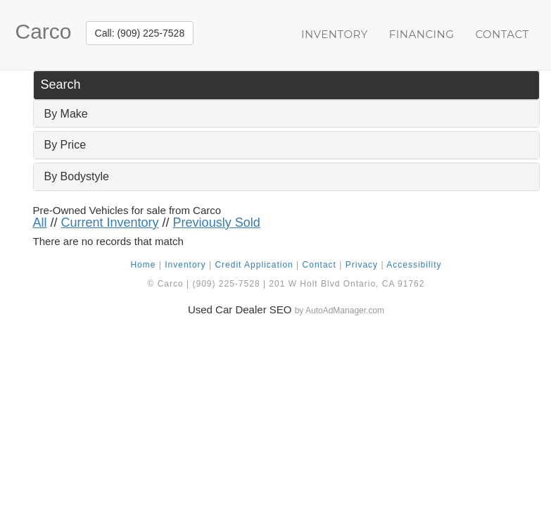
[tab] (286, 114)
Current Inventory (110, 222)
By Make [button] (66, 114)
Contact (501, 34)
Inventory (334, 34)
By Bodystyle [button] (76, 176)
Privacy (362, 265)
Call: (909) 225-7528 (140, 33)
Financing (422, 34)
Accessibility (413, 265)
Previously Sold (216, 222)
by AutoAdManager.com (339, 310)
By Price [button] (65, 145)
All (40, 222)
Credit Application (254, 265)
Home (143, 265)
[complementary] (509, 465)
